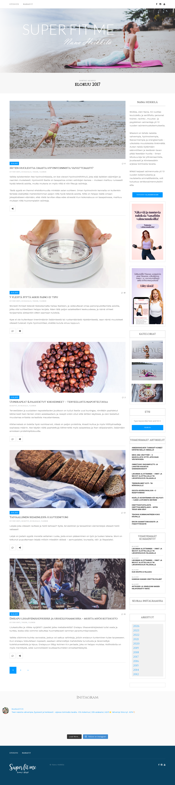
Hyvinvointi (15, 172)
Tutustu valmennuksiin (147, 195)
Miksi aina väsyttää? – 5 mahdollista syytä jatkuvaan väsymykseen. (145, 457)
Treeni (35, 172)
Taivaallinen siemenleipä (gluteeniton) (39, 517)
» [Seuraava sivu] (28, 670)
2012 (136, 674)
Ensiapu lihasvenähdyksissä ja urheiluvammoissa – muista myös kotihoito (64, 618)
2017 (136, 657)
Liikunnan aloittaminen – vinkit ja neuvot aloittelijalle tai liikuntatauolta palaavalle (147, 476)
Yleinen (42, 172)
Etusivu (14, 4)
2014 (136, 670)
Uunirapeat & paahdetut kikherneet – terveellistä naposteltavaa (59, 402)
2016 (136, 661)
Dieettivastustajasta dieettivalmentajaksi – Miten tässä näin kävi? (145, 507)
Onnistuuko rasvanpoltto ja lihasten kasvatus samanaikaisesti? (145, 466)
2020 (136, 643)
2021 (136, 639)
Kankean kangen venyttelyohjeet (147, 579)
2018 (136, 652)
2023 (136, 630)
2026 (136, 626)
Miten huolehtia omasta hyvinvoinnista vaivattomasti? (51, 168)
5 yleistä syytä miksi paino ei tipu (34, 297)
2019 (136, 648)
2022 (136, 635)
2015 (136, 665)
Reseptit (13, 406)
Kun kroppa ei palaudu (142, 572)
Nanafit (28, 4)
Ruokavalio (26, 172)
